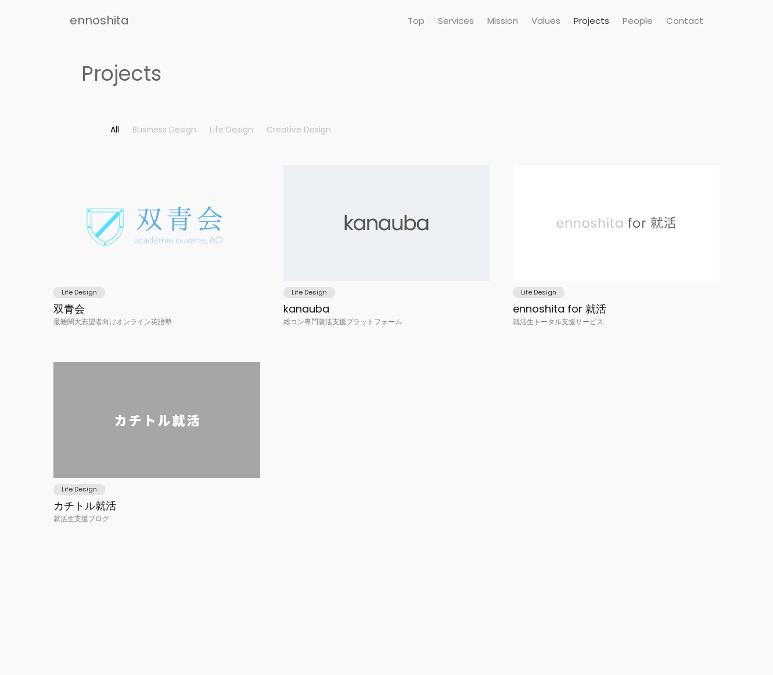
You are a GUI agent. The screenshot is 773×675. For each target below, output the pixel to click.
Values (545, 21)
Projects (591, 21)
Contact (684, 21)
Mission (502, 21)
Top (416, 21)
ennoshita (99, 20)
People (638, 21)
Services (456, 21)
